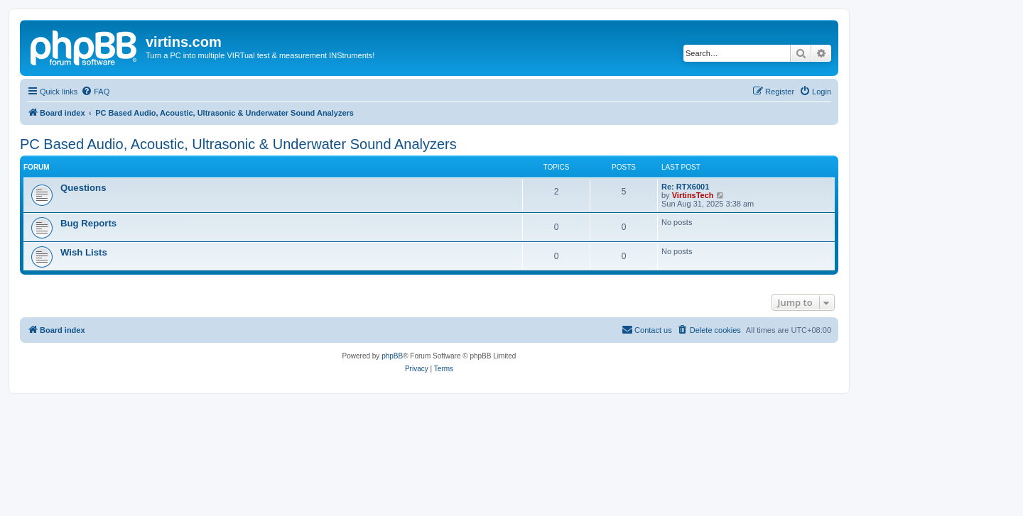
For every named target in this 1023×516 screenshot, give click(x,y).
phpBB (392, 356)
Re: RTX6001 (685, 186)
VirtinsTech (693, 195)
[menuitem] (95, 91)
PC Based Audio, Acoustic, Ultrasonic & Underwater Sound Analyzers (238, 144)
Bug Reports (88, 223)
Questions (83, 187)
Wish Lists (83, 252)
